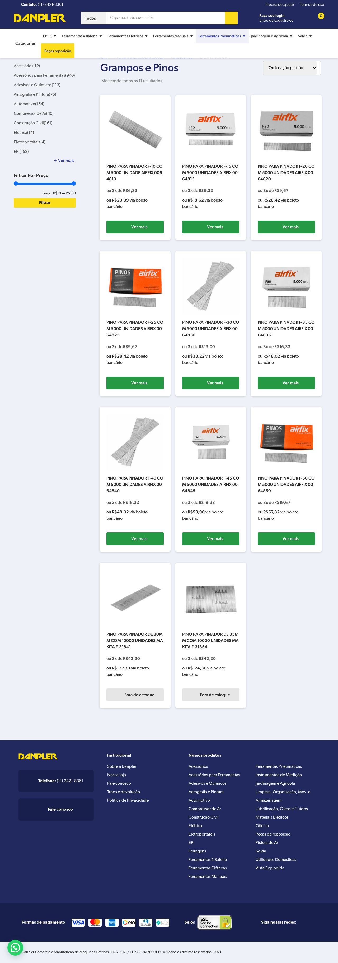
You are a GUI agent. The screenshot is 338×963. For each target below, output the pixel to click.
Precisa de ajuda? (279, 5)
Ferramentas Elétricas (128, 36)
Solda (305, 36)
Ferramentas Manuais (173, 36)
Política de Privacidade (128, 800)
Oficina (262, 826)
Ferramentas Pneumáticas (222, 36)
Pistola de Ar (267, 843)
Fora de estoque (139, 694)
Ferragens (197, 851)
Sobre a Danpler (121, 767)
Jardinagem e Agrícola (272, 36)
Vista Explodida (270, 868)
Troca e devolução (123, 792)
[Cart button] (317, 18)
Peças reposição (57, 51)
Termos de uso (312, 5)
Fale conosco (119, 784)
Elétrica (24, 133)
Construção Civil (33, 123)
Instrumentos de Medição (279, 775)
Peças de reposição (273, 834)
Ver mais (139, 226)
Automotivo (29, 104)
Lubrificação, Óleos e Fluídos (282, 809)
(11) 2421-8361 (60, 781)
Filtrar (44, 203)
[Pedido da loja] (290, 68)
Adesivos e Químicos (37, 85)
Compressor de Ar (34, 114)
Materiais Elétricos (272, 817)
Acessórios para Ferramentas (44, 76)
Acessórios (27, 66)
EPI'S (50, 36)
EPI (21, 152)
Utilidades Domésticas (276, 860)
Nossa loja (116, 775)
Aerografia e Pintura (35, 95)
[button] (15, 948)
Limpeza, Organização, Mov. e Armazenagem (283, 796)
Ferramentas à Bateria (82, 36)
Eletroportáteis (29, 142)
